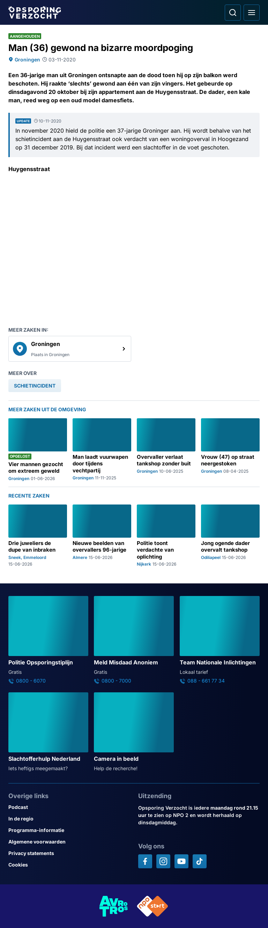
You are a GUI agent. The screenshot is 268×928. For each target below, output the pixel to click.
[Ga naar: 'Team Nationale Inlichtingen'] (220, 640)
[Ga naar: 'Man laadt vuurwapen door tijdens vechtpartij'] (102, 449)
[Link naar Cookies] (69, 865)
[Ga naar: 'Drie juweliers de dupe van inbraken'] (37, 535)
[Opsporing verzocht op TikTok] (200, 861)
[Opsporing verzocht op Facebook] (145, 861)
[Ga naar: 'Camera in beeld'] (134, 732)
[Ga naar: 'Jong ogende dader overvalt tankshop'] (230, 535)
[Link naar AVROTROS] (113, 906)
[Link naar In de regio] (69, 819)
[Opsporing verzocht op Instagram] (163, 861)
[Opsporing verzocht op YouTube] (181, 861)
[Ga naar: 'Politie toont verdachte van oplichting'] (166, 535)
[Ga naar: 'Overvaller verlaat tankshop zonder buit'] (166, 449)
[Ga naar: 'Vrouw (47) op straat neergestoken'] (230, 449)
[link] (69, 349)
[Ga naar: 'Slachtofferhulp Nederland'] (48, 732)
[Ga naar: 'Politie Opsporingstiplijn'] (48, 640)
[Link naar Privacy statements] (69, 853)
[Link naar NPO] (152, 906)
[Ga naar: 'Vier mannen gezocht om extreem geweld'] (37, 449)
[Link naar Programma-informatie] (69, 830)
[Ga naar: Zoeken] (233, 13)
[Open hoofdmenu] (252, 13)
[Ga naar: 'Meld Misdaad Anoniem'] (134, 640)
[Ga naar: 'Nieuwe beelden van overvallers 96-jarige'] (102, 535)
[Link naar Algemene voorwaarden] (69, 842)
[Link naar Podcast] (69, 807)
